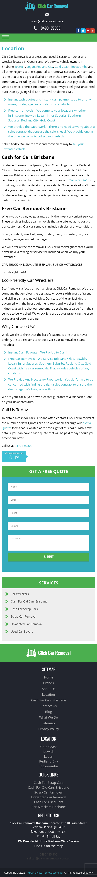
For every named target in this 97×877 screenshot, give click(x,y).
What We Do (48, 717)
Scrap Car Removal (23, 616)
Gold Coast (62, 67)
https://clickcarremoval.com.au (44, 872)
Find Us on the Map (48, 846)
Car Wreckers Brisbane (48, 807)
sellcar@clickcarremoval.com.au (48, 858)
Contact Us (48, 706)
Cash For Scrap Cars (24, 609)
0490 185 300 (47, 28)
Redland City (44, 67)
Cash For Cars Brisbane (48, 700)
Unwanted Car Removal (26, 624)
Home (48, 677)
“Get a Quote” (78, 180)
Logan (31, 67)
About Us (48, 689)
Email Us (53, 836)
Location (48, 694)
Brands (48, 683)
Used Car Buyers (22, 632)
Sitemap (48, 723)
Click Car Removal (48, 653)
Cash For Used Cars (48, 802)
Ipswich (20, 67)
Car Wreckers (20, 594)
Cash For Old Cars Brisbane (29, 601)
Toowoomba (79, 67)
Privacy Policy (48, 729)
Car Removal (46, 6)
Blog (48, 711)
